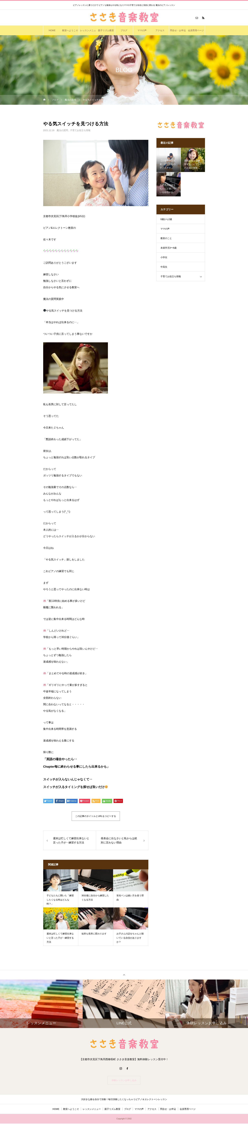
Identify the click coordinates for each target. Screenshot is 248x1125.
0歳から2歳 (166, 219)
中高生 (163, 267)
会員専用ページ (196, 30)
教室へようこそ (70, 30)
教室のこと (166, 238)
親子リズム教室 (106, 30)
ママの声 (142, 30)
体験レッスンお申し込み (124, 1081)
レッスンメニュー (88, 32)
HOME (52, 30)
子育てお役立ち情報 (80, 130)
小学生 (163, 257)
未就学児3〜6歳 (168, 247)
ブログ (124, 30)
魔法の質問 (62, 130)
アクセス (160, 30)
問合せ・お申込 (178, 30)
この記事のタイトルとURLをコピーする (95, 816)
